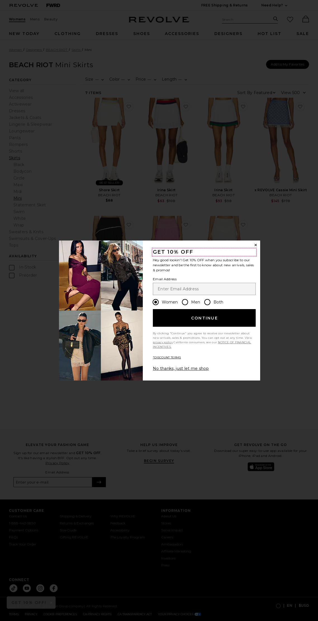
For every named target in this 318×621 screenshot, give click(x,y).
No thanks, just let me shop (181, 368)
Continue (204, 318)
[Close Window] (255, 245)
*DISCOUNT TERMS (167, 357)
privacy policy (163, 342)
